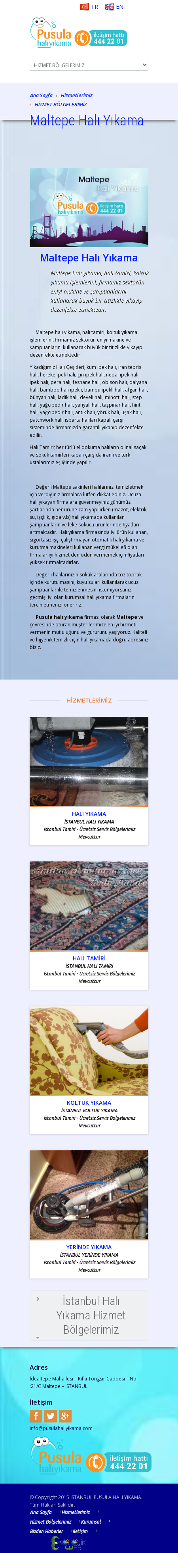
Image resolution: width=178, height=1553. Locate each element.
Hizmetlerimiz (76, 96)
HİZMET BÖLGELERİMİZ (60, 104)
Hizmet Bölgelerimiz (53, 1522)
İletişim (82, 1531)
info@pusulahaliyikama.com (61, 1428)
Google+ (65, 1416)
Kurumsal (93, 1522)
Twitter (50, 1416)
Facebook (36, 1416)
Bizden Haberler (49, 1531)
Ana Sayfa (41, 96)
